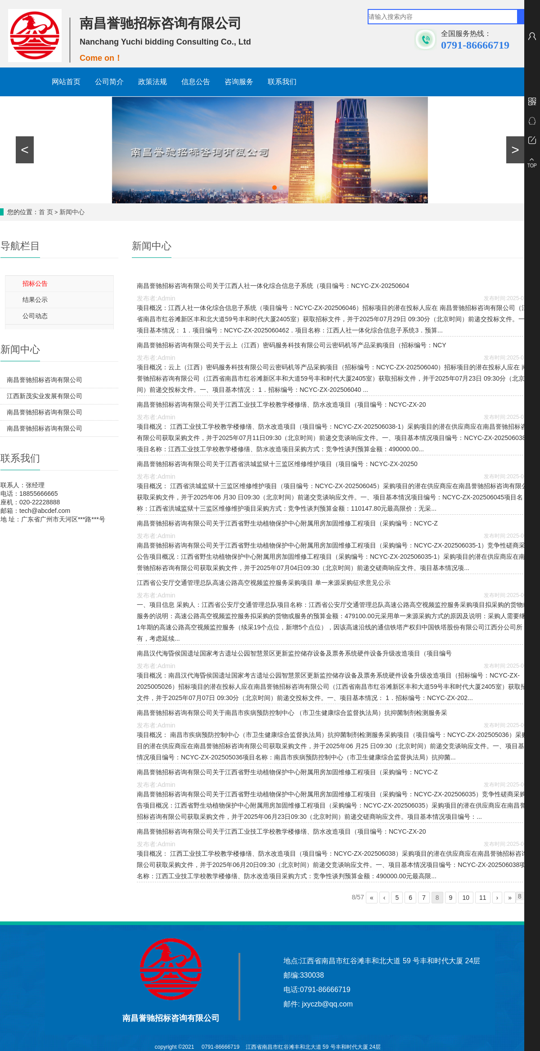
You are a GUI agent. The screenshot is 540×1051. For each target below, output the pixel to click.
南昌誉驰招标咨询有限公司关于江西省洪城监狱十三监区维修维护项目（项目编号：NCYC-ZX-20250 (277, 463)
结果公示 (35, 299)
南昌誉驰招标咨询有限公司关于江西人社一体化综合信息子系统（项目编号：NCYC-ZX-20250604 (273, 285)
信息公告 (195, 81)
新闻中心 (72, 212)
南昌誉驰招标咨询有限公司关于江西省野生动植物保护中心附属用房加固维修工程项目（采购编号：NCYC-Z (287, 523)
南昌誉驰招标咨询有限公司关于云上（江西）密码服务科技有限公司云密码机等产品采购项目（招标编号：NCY (291, 345)
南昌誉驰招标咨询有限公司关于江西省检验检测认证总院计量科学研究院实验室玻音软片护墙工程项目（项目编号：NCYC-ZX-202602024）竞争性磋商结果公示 (44, 430)
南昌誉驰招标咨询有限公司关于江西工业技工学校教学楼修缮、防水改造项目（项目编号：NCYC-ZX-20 (281, 404)
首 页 (46, 212)
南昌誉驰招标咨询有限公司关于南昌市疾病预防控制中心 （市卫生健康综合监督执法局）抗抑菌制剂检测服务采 (292, 712)
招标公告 (35, 283)
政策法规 (152, 81)
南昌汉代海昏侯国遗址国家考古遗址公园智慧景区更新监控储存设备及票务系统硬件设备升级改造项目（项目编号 (294, 653)
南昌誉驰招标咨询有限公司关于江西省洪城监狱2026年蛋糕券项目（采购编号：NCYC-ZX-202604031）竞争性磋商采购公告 (45, 382)
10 (465, 897)
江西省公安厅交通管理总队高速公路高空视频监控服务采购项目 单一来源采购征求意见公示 (264, 582)
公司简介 (109, 81)
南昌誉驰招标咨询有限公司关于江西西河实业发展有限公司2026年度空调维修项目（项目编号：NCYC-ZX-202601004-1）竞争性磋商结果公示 (45, 414)
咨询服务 (239, 81)
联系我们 (282, 81)
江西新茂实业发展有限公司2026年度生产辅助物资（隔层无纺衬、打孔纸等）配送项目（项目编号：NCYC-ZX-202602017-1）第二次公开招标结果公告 (46, 398)
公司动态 (35, 315)
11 (482, 897)
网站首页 (66, 81)
